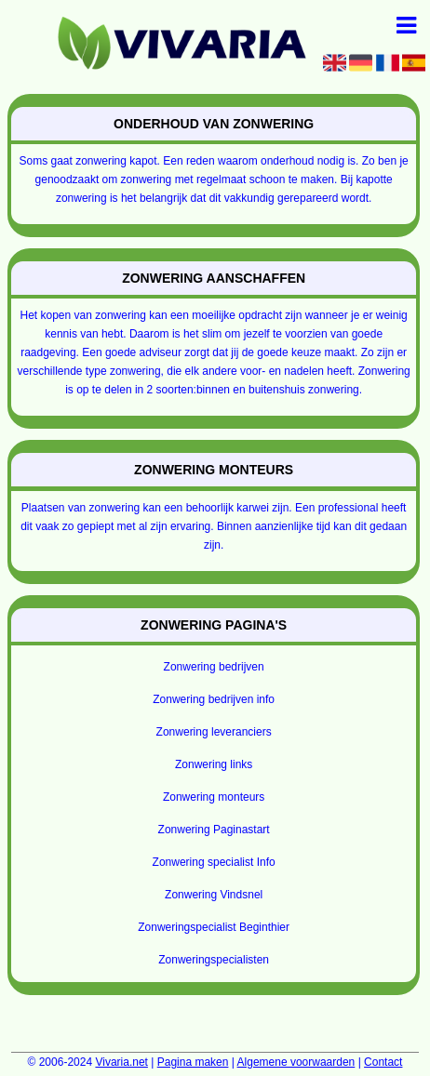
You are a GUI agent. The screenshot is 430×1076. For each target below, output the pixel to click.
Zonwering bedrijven (214, 666)
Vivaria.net (121, 1062)
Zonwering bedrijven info (214, 699)
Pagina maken (193, 1062)
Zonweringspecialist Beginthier (213, 927)
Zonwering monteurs (213, 797)
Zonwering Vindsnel (213, 894)
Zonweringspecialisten (213, 959)
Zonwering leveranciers (214, 731)
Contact (383, 1062)
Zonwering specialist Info (214, 862)
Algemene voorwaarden (296, 1062)
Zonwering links (213, 764)
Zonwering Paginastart (214, 829)
